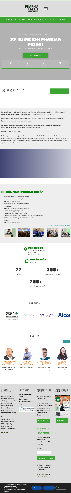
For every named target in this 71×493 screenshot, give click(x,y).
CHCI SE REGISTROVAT (59, 91)
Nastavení (61, 488)
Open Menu (46, 8)
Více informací (62, 420)
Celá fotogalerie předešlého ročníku (58, 225)
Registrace (35, 55)
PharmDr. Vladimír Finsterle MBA (26, 363)
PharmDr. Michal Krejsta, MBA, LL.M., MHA (8, 363)
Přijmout (36, 488)
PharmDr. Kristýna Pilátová (62, 363)
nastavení (6, 491)
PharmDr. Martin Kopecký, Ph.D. (44, 363)
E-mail (39, 448)
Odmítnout (49, 488)
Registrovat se (43, 420)
